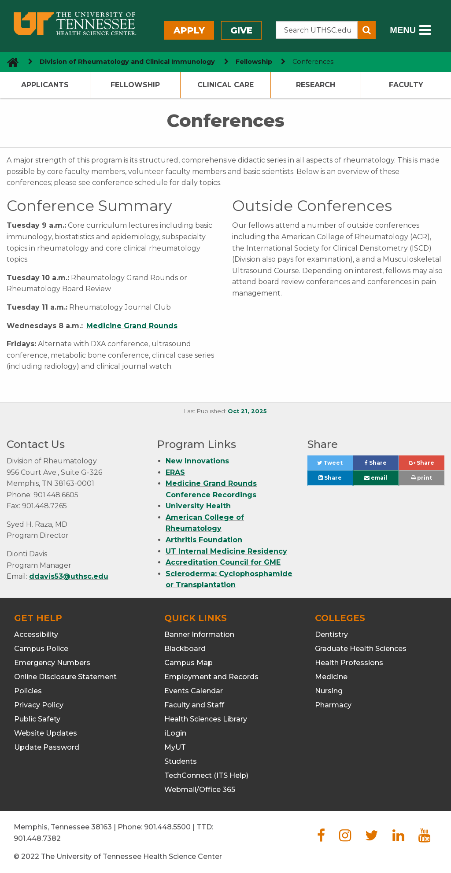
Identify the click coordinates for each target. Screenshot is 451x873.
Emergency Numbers (52, 662)
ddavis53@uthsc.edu (68, 576)
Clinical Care (225, 85)
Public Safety (37, 719)
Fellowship (135, 85)
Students (180, 761)
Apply (189, 30)
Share (382, 464)
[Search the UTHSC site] (317, 30)
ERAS (175, 472)
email (375, 477)
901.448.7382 (37, 838)
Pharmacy (333, 705)
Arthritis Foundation (204, 540)
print (421, 477)
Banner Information (199, 634)
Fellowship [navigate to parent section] (254, 62)
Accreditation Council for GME (223, 562)
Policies (28, 691)
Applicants (45, 85)
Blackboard (185, 648)
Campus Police (41, 648)
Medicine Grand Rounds (131, 326)
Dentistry (331, 634)
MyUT (175, 747)
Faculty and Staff (194, 705)
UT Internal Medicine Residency (226, 551)
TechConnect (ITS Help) (206, 775)
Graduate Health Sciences (361, 648)
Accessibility (36, 634)
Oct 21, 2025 (247, 411)
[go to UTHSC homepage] (9, 62)
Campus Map (188, 662)
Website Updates (45, 733)
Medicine (331, 677)
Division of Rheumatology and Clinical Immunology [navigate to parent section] (127, 62)
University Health (198, 506)
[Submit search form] (367, 30)
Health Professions (349, 662)
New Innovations (197, 461)
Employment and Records (211, 677)
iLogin (175, 733)
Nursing (329, 691)
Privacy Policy (38, 705)
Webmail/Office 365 (199, 789)
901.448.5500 (167, 827)
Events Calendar (193, 691)
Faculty (406, 85)
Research (315, 85)
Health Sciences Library (205, 719)
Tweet (335, 464)
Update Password (46, 747)
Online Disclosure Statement (65, 677)
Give (241, 30)
